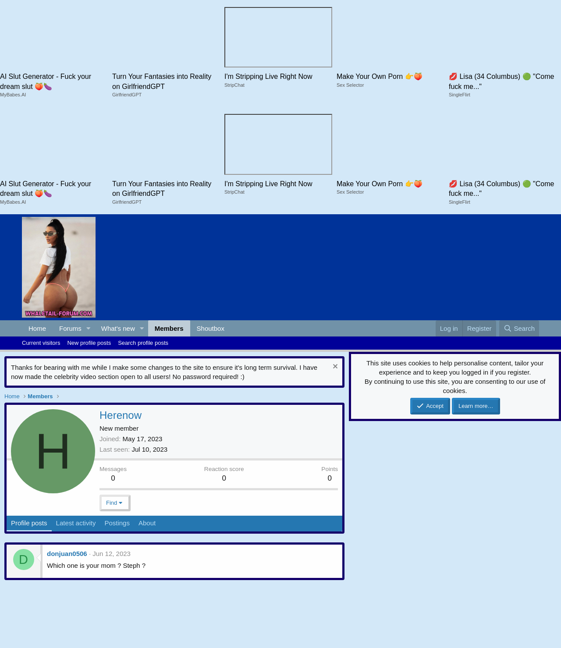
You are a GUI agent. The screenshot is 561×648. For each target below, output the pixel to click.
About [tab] (147, 523)
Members (169, 328)
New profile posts (89, 343)
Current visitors (41, 343)
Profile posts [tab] (29, 523)
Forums (70, 328)
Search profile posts (143, 343)
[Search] (519, 328)
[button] (88, 328)
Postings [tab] (117, 523)
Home (37, 328)
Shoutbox (210, 328)
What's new (118, 328)
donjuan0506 (67, 553)
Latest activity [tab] (76, 523)
